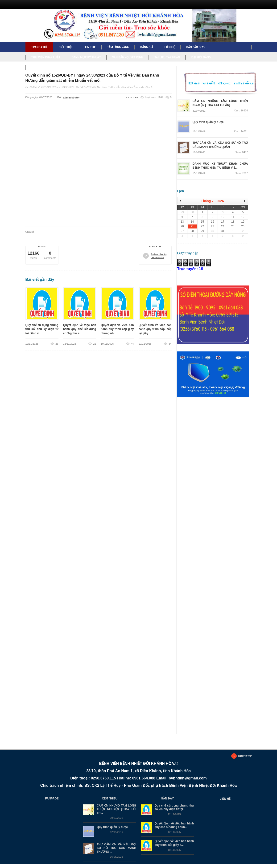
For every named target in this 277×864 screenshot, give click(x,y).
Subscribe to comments (159, 256)
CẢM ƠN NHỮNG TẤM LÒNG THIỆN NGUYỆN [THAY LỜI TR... (116, 809)
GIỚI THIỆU (65, 47)
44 (132, 343)
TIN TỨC (90, 47)
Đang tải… (217, 477)
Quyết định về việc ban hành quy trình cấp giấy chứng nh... (117, 329)
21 (94, 343)
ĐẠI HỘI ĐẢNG (201, 57)
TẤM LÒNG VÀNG (118, 47)
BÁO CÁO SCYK (196, 47)
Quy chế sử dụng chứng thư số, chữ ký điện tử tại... (174, 807)
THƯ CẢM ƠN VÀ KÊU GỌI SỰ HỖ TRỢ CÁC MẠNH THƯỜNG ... (116, 848)
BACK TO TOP (245, 756)
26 (56, 343)
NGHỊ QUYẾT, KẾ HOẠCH (47, 67)
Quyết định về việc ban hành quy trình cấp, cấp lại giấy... (155, 329)
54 (170, 343)
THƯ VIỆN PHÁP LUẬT (45, 57)
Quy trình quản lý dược (112, 827)
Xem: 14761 (241, 131)
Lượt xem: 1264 (154, 97)
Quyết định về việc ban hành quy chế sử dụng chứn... (174, 825)
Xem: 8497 (241, 152)
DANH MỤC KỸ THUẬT (86, 57)
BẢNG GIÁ (146, 47)
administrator (71, 97)
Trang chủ (39, 47)
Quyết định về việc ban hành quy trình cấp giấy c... (174, 843)
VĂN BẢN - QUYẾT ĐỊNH (127, 57)
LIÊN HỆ (170, 47)
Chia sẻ (29, 231)
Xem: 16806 (241, 110)
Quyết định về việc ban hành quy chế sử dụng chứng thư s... (79, 329)
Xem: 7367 (241, 173)
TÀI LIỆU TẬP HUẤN (167, 57)
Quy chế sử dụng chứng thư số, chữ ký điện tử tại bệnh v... (41, 329)
